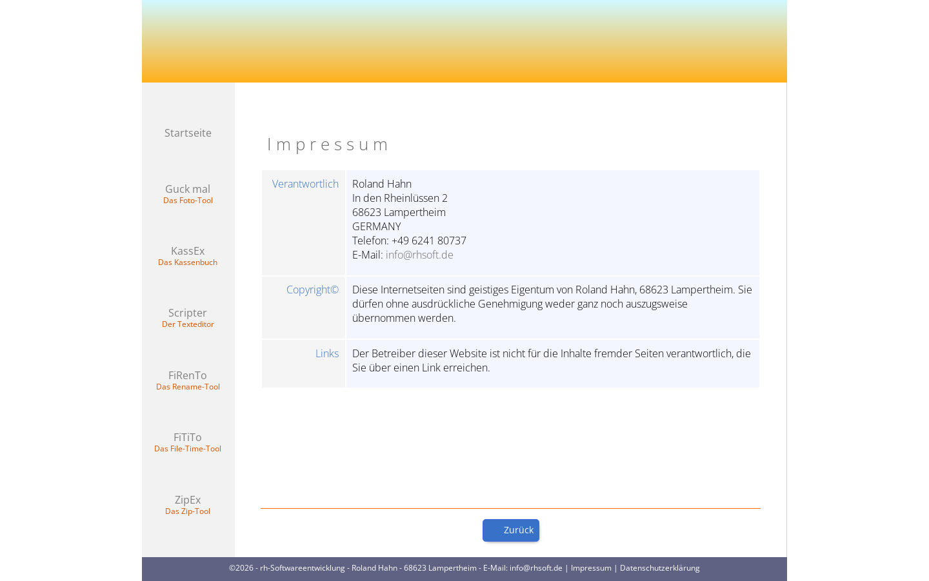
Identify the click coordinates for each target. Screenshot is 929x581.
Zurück (519, 530)
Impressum (591, 567)
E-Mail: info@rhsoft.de (523, 567)
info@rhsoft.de (420, 255)
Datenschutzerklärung (660, 567)
